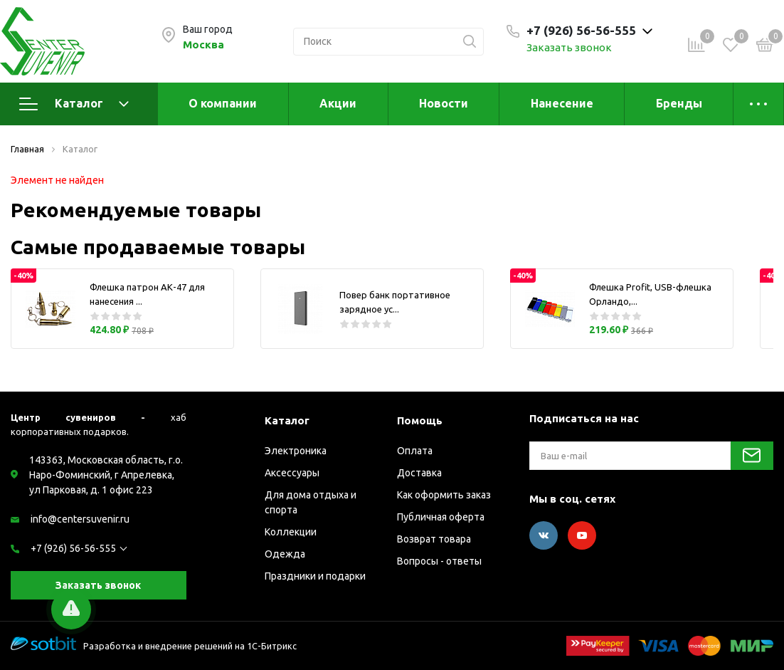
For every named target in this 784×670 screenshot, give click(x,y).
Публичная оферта (440, 517)
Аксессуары (292, 472)
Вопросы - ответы (439, 561)
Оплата (415, 450)
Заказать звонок (569, 47)
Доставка (419, 472)
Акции (337, 103)
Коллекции (291, 532)
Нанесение (562, 103)
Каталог (74, 104)
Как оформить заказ (444, 495)
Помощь (420, 420)
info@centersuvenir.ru (80, 519)
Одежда (285, 554)
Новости (443, 103)
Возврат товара (434, 539)
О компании (223, 103)
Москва (203, 44)
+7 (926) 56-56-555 (73, 548)
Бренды (679, 103)
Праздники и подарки (315, 576)
